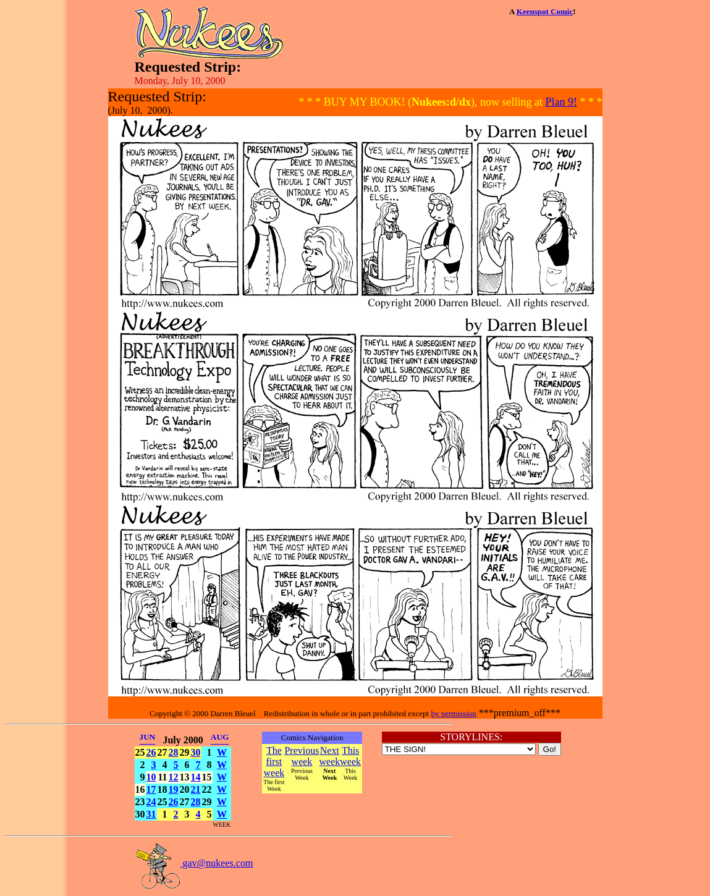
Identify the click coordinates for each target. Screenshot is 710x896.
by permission (453, 713)
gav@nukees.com (194, 863)
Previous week (301, 756)
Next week (329, 756)
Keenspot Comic (545, 11)
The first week (274, 761)
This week (350, 756)
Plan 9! (562, 102)
